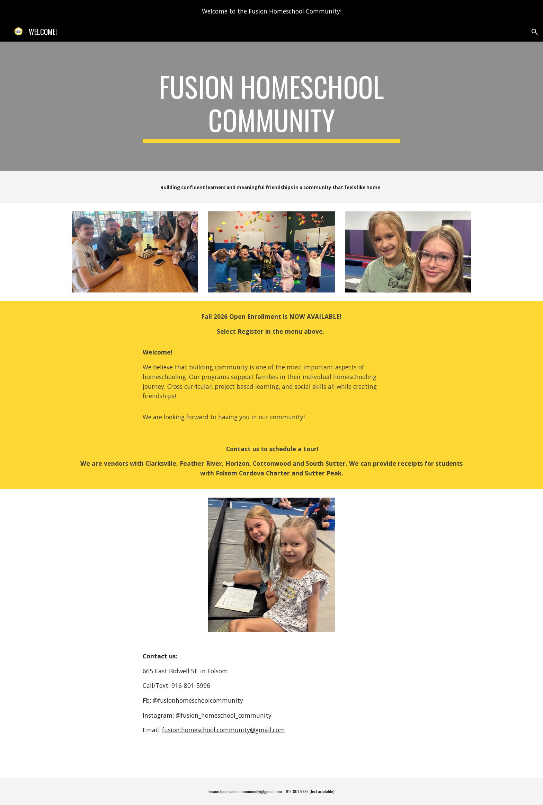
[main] (271, 106)
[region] (271, 11)
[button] (534, 32)
